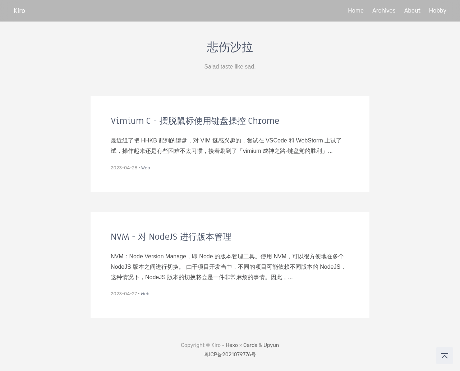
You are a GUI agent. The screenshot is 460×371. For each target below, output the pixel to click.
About (412, 10)
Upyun (271, 345)
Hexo (232, 345)
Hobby (437, 10)
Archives (384, 10)
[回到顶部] (444, 355)
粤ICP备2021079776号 (230, 355)
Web (145, 167)
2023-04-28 (124, 167)
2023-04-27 (124, 293)
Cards (250, 345)
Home (356, 10)
